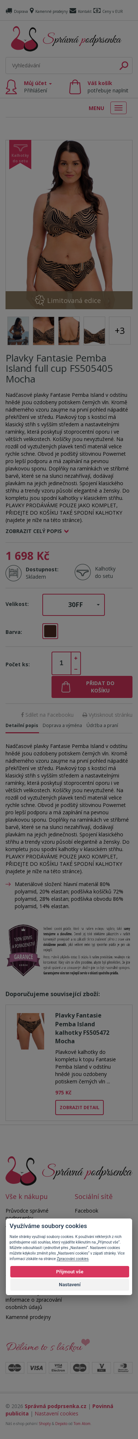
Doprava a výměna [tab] (62, 725)
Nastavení (70, 1284)
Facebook (86, 1210)
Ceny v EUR (108, 11)
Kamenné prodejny (49, 11)
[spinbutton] (61, 663)
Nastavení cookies (56, 1413)
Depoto (61, 1423)
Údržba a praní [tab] (102, 725)
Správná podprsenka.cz (55, 1406)
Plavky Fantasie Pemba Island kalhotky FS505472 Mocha (82, 1028)
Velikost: (17, 603)
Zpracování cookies (72, 1259)
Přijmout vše (69, 1271)
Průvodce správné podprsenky (27, 1214)
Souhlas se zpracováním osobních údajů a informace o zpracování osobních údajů (34, 1296)
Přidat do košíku (100, 687)
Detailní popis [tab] (22, 725)
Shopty (45, 1423)
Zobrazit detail (79, 1107)
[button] (73, 605)
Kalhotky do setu (105, 572)
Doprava (17, 11)
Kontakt (81, 11)
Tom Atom (82, 1423)
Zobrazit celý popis (34, 531)
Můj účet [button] (38, 87)
